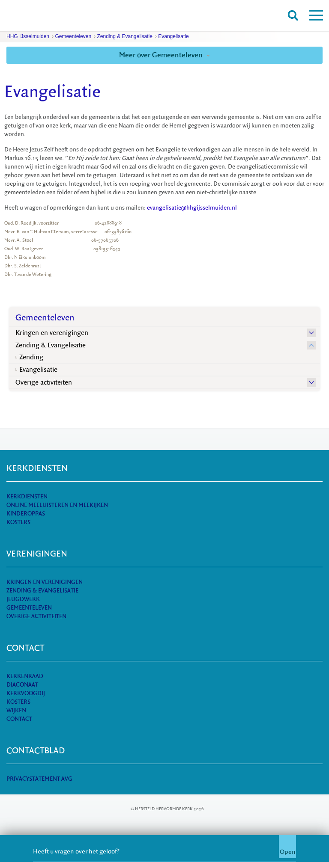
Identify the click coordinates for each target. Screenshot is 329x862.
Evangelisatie (173, 36)
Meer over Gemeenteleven (164, 54)
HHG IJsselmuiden (27, 36)
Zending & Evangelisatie (124, 36)
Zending (31, 357)
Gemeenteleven (73, 36)
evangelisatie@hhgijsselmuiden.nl (192, 208)
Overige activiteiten (43, 382)
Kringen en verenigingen (51, 333)
